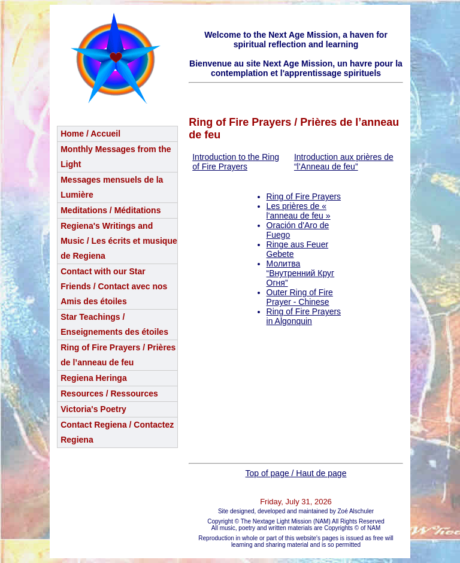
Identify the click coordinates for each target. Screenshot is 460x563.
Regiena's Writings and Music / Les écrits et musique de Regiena (118, 241)
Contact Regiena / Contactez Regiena (117, 432)
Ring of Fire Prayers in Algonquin (304, 316)
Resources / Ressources (109, 393)
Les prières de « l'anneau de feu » (299, 210)
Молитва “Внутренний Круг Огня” (301, 273)
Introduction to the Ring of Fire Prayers (235, 161)
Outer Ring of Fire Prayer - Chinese (300, 297)
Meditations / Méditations (110, 210)
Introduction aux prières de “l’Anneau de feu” (344, 161)
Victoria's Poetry (93, 409)
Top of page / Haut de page (296, 473)
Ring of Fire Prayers (304, 196)
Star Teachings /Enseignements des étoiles (114, 324)
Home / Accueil (90, 133)
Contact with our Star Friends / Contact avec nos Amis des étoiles (113, 286)
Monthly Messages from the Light (115, 156)
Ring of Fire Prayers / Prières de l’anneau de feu (117, 355)
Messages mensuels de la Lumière (111, 187)
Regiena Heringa (93, 378)
